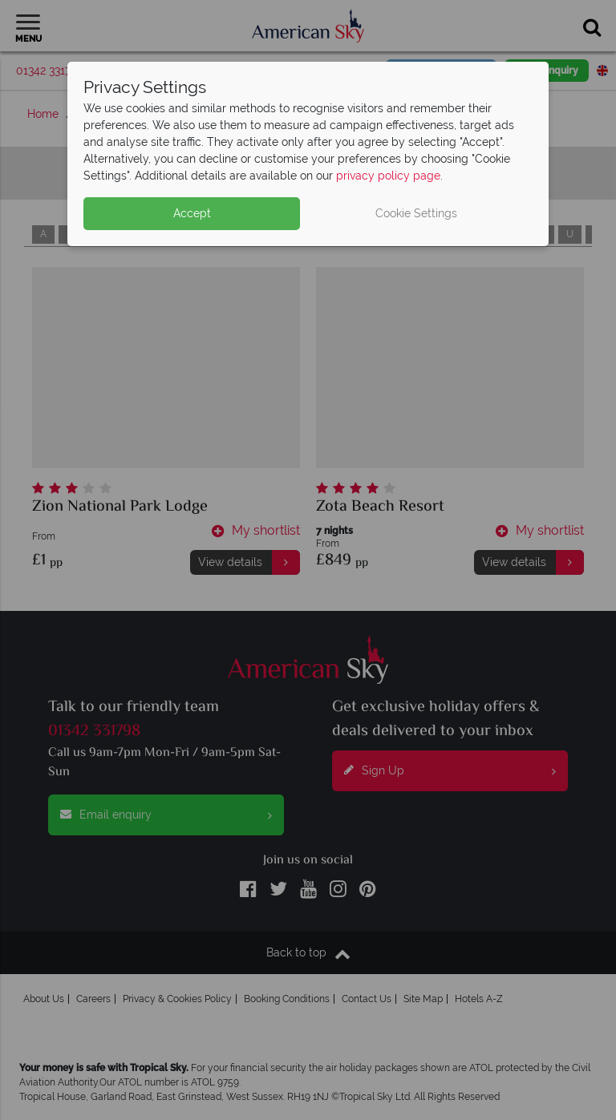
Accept (192, 213)
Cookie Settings (416, 213)
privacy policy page (388, 175)
